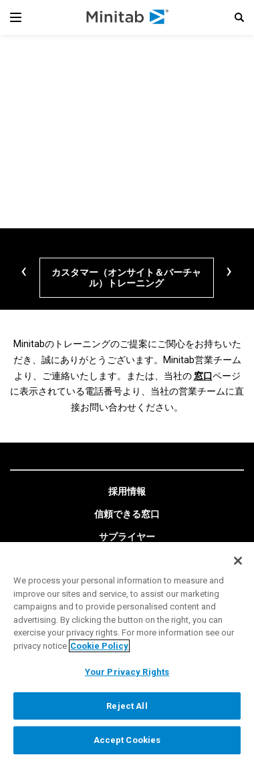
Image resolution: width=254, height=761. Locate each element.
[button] (239, 17)
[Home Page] (128, 17)
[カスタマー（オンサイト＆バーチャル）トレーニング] (126, 277)
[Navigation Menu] (15, 17)
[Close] (238, 560)
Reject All (126, 706)
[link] (127, 492)
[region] (127, 651)
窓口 (203, 375)
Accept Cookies (127, 740)
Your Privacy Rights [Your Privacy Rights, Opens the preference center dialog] (127, 672)
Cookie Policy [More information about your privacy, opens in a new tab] (99, 646)
